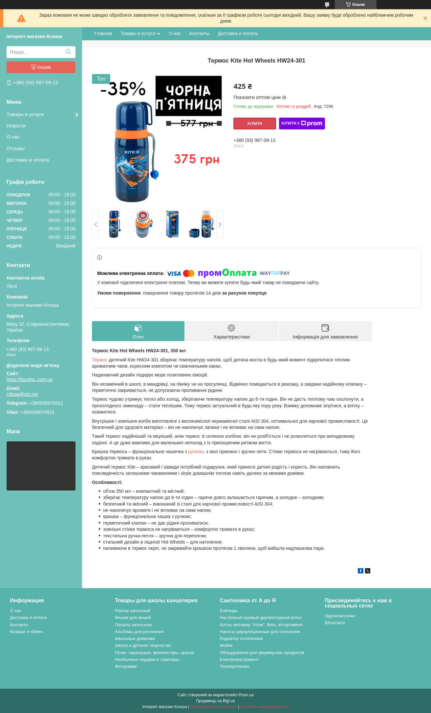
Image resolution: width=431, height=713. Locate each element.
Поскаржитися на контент (213, 706)
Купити (255, 123)
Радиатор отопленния (241, 638)
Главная (103, 33)
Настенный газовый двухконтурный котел (261, 617)
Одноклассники (340, 615)
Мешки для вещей (133, 617)
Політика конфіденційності (264, 706)
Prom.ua (246, 695)
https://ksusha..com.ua (30, 379)
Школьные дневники (135, 638)
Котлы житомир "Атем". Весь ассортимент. (262, 624)
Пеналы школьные (133, 624)
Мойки (226, 645)
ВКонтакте (335, 622)
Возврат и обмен (26, 631)
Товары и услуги (25, 114)
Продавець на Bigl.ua (215, 701)
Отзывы (16, 148)
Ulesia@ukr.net (22, 394)
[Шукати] (68, 52)
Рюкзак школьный (132, 610)
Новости (16, 125)
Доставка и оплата (28, 160)
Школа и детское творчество (143, 645)
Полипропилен (234, 666)
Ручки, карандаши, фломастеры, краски (154, 652)
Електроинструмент (239, 659)
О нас (13, 137)
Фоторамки (126, 666)
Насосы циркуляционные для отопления (260, 631)
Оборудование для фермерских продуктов (262, 652)
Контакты (199, 33)
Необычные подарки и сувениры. (148, 659)
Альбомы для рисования (139, 631)
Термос (100, 359)
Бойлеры (229, 610)
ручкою (196, 451)
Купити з (302, 123)
